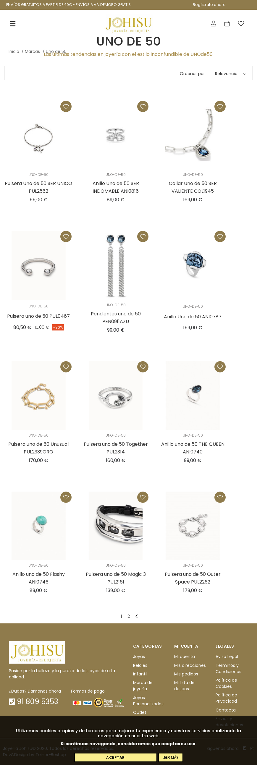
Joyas (139, 656)
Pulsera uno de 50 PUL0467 (38, 316)
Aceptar (115, 757)
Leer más (171, 757)
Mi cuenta (184, 656)
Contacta (226, 710)
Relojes (140, 665)
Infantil (140, 674)
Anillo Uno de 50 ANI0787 (193, 316)
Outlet (139, 712)
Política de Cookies (226, 683)
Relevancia (226, 74)
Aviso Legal (227, 656)
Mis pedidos (186, 674)
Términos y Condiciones (228, 668)
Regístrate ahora (209, 4)
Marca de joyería (143, 686)
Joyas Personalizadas (148, 701)
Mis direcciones (190, 665)
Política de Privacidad (226, 698)
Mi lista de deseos (184, 686)
